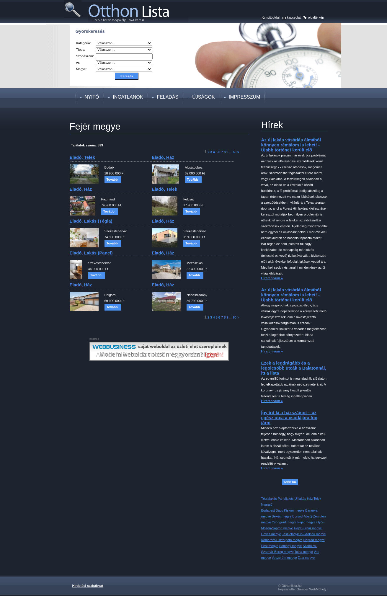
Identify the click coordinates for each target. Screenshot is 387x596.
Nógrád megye (314, 540)
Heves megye (271, 534)
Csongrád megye (284, 522)
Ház (310, 498)
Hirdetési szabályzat (87, 585)
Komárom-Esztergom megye (282, 540)
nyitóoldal (273, 17)
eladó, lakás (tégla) (91, 220)
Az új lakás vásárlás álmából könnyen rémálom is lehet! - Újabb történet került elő (291, 144)
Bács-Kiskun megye (290, 510)
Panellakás (286, 498)
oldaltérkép (316, 17)
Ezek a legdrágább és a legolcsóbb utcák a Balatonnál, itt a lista (293, 367)
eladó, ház (163, 157)
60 (234, 152)
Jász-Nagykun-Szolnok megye (304, 534)
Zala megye (306, 557)
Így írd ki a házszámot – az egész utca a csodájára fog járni (289, 417)
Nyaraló (266, 504)
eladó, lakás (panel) (91, 252)
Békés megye (282, 516)
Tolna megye (303, 551)
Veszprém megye (284, 557)
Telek (317, 498)
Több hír (289, 482)
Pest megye (269, 546)
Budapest (268, 510)
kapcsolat (294, 17)
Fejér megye (306, 522)
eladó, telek (82, 157)
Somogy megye (290, 546)
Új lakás (300, 498)
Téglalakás (269, 498)
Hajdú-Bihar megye (308, 528)
